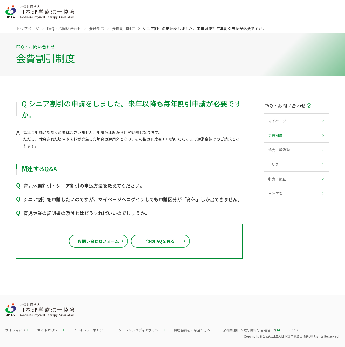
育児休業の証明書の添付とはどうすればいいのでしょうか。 (86, 213)
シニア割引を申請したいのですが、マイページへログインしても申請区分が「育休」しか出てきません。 (132, 199)
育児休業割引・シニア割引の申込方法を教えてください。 (83, 185)
